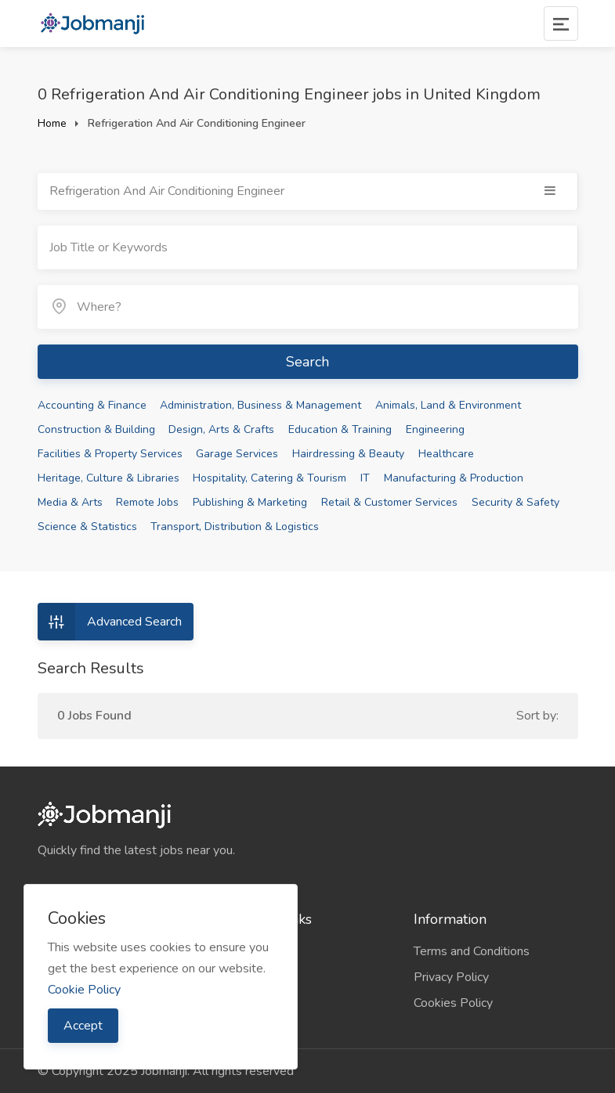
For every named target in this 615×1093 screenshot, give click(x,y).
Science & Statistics (87, 526)
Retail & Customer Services (389, 502)
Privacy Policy (451, 977)
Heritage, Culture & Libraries (108, 478)
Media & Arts (70, 502)
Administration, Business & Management (260, 405)
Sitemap (248, 977)
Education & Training (340, 429)
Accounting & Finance (92, 405)
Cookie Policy (84, 989)
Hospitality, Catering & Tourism (269, 478)
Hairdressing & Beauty (348, 453)
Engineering (435, 429)
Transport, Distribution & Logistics (234, 526)
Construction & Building (96, 429)
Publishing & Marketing (250, 502)
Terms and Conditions (472, 951)
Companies (255, 951)
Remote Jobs (147, 502)
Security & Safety (515, 502)
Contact (246, 1003)
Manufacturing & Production (453, 478)
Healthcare (446, 453)
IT (365, 478)
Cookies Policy (453, 1003)
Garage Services (237, 453)
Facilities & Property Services (110, 453)
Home (52, 123)
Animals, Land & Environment (448, 405)
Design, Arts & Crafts (221, 429)
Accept (83, 1025)
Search (307, 361)
